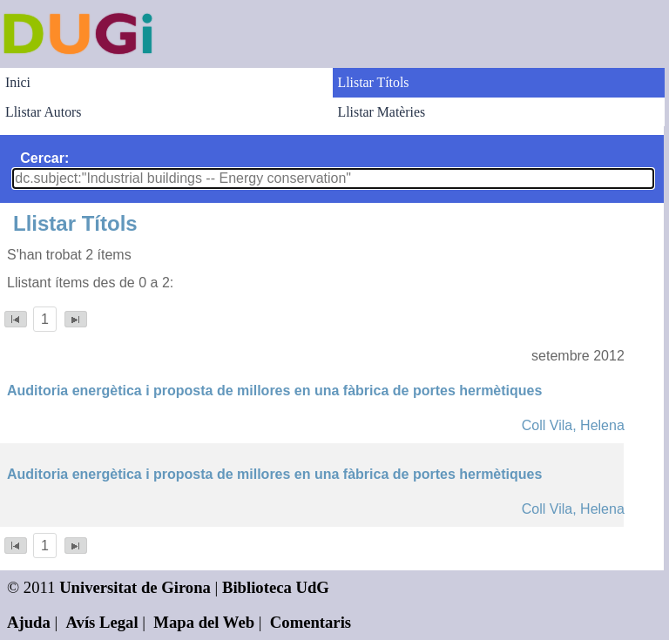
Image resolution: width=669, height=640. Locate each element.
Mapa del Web (203, 622)
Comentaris (310, 622)
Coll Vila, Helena (573, 425)
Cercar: (44, 158)
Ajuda (29, 622)
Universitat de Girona (135, 587)
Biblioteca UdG (275, 587)
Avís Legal (102, 622)
